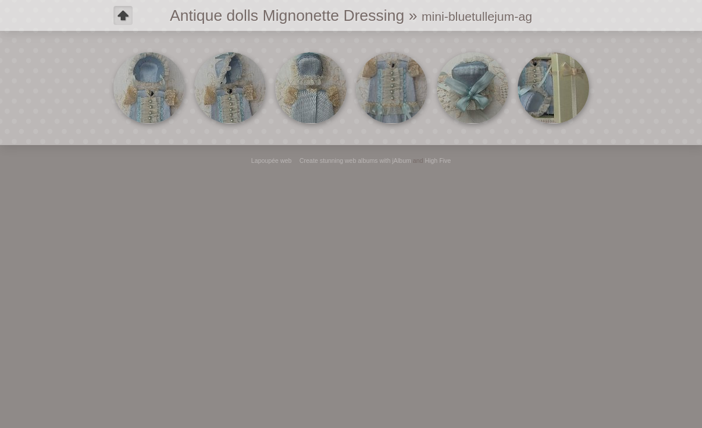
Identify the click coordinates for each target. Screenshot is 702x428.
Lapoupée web (271, 161)
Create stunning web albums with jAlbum (355, 161)
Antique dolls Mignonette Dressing (287, 15)
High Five (438, 161)
